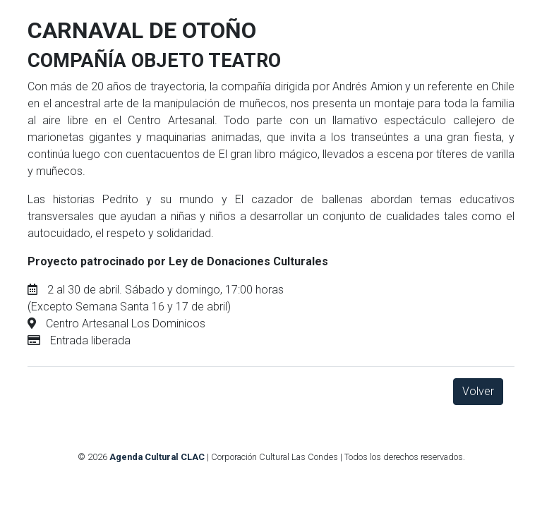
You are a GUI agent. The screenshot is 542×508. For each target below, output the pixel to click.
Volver (478, 391)
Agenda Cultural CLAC (157, 457)
